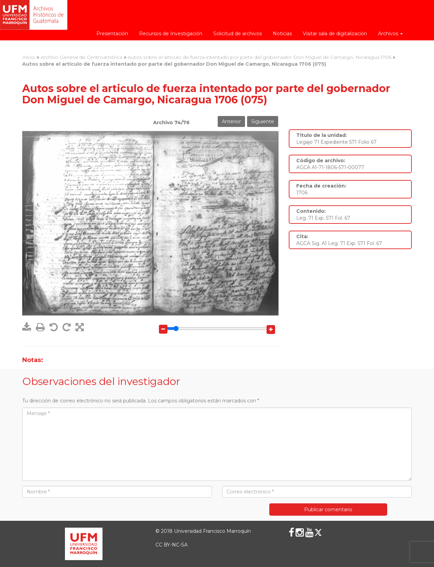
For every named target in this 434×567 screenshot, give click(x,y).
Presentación (112, 33)
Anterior (231, 121)
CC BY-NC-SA (171, 545)
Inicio (28, 57)
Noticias (282, 33)
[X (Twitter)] (318, 532)
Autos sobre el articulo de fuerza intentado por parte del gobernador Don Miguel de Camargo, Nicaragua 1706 (259, 57)
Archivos (390, 33)
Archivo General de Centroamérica (81, 57)
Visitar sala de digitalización (335, 33)
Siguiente (262, 121)
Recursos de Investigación (170, 33)
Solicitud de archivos (237, 33)
